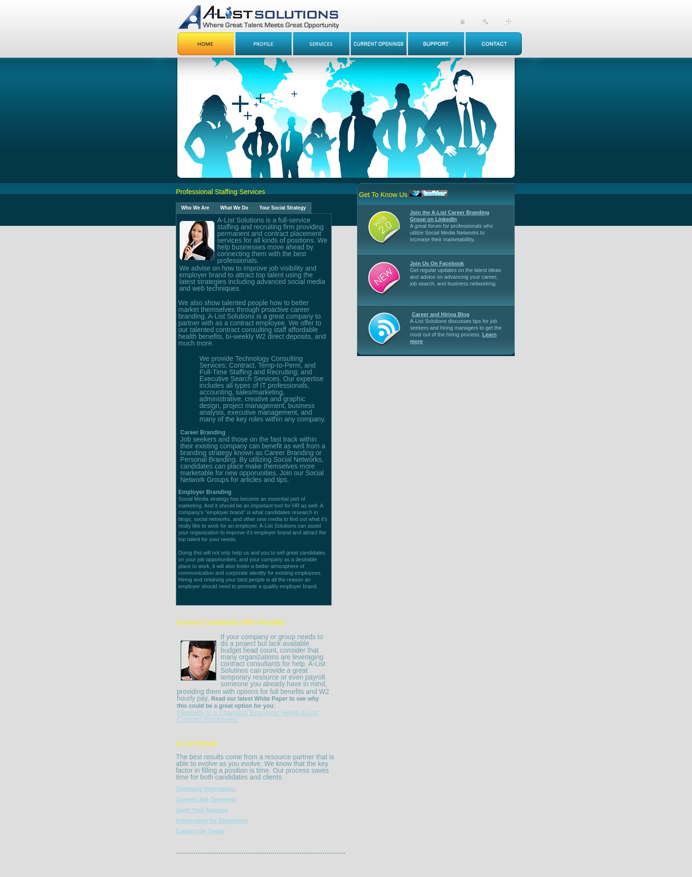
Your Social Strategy (283, 207)
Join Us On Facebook (437, 263)
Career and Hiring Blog (441, 314)
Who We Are (195, 207)
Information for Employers (212, 820)
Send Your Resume (202, 810)
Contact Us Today (200, 831)
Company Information (205, 789)
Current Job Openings (206, 799)
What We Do (234, 207)
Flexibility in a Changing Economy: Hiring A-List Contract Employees (247, 716)
